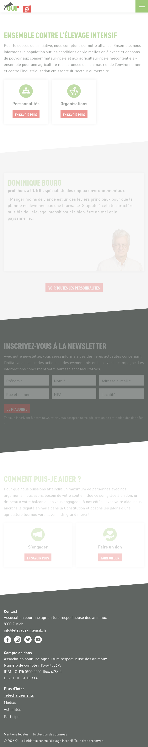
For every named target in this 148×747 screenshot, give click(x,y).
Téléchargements (19, 695)
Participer (12, 716)
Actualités (12, 709)
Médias (10, 702)
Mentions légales (16, 734)
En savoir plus (26, 104)
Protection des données (50, 734)
